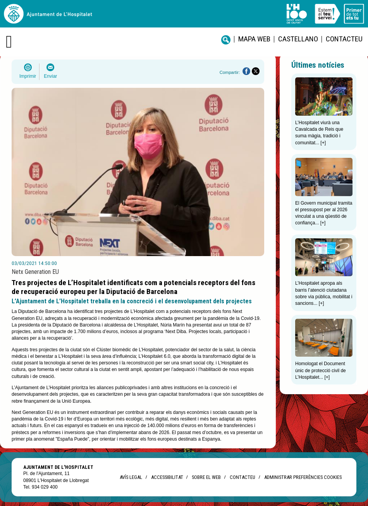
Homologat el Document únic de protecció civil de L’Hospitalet (320, 370)
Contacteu (344, 38)
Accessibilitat (167, 477)
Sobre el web (206, 477)
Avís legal (131, 477)
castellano (298, 38)
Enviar (50, 76)
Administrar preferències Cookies (303, 477)
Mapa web (254, 38)
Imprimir (27, 76)
